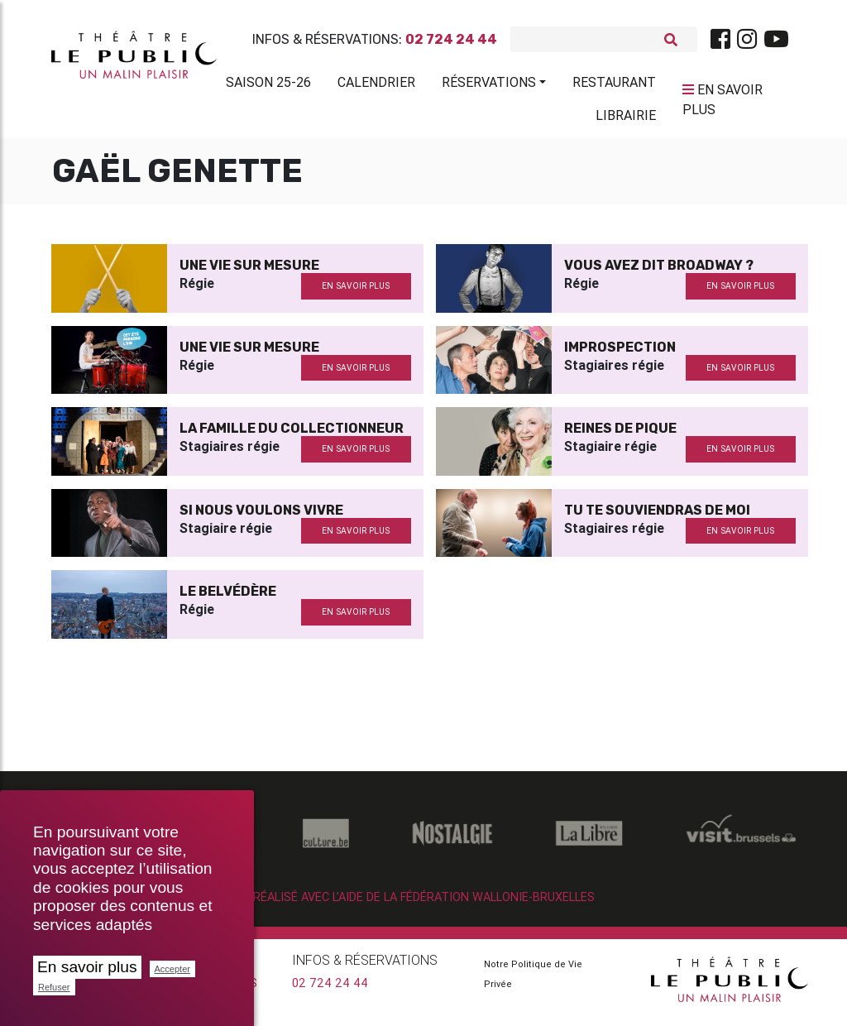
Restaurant (614, 85)
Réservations (489, 85)
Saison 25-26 (268, 85)
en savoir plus (356, 292)
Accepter (172, 969)
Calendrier (376, 85)
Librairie (626, 118)
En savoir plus (87, 967)
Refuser (54, 987)
